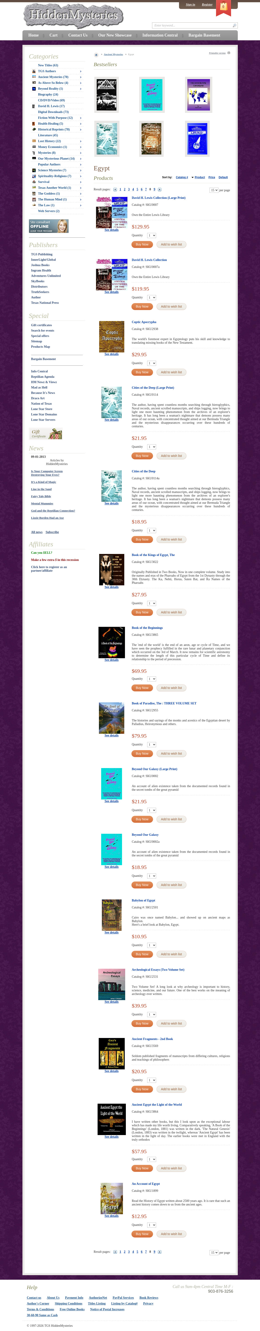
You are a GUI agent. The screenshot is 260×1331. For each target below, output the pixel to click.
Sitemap (36, 341)
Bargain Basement (43, 359)
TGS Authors (44, 71)
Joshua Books (40, 265)
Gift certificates (41, 325)
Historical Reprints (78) (51, 129)
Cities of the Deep (143, 471)
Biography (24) (48, 94)
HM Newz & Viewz (44, 382)
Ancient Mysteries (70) (50, 77)
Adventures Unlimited (46, 276)
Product (200, 177)
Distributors (39, 286)
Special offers (40, 336)
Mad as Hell (39, 387)
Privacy (148, 1303)
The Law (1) (43, 205)
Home (33, 35)
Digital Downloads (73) (53, 112)
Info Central (39, 371)
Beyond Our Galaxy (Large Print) (154, 769)
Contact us (34, 1297)
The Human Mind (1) (49, 199)
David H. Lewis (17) (48, 106)
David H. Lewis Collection (149, 260)
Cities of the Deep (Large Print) (153, 387)
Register (207, 4)
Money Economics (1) (49, 147)
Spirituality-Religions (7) (51, 176)
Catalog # (182, 177)
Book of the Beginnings (147, 628)
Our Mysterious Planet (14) (53, 158)
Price (211, 177)
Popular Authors (49, 164)
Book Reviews (149, 1297)
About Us (53, 1297)
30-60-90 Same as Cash (42, 1315)
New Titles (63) (48, 65)
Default (223, 177)
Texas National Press (45, 302)
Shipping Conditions (68, 1303)
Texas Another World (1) (51, 187)
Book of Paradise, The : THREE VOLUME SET (164, 703)
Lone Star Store (41, 409)
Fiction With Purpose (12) (55, 117)
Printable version (217, 53)
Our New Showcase (115, 35)
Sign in (190, 4)
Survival (41, 182)
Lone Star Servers (43, 419)
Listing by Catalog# (124, 1303)
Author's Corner (38, 1303)
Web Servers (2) (49, 211)
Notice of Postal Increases (107, 1309)
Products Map (40, 346)
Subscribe (52, 532)
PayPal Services (123, 1297)
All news (37, 532)
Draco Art (38, 398)
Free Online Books (72, 1309)
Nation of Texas (41, 403)
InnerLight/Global (43, 259)
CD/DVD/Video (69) (51, 100)
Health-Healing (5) (47, 124)
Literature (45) (48, 135)
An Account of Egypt (146, 1184)
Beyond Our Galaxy (145, 834)
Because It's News (43, 393)
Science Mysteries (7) (49, 170)
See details (112, 230)
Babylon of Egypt (143, 900)
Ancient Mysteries (113, 54)
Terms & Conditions (40, 1309)
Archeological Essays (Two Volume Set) (158, 969)
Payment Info (74, 1297)
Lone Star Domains (44, 414)
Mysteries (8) (44, 153)
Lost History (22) (46, 141)
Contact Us (77, 35)
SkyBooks (37, 281)
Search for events (42, 330)
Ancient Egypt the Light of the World (157, 1104)
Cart (53, 35)
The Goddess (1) (46, 193)
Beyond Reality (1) (47, 89)
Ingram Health (41, 270)
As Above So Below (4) (50, 83)
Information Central (160, 35)
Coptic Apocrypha (144, 322)
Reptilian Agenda (43, 376)
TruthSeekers (40, 292)
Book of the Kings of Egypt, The (153, 555)
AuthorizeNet (98, 1297)
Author (36, 297)
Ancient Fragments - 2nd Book (152, 1039)
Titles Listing (97, 1303)
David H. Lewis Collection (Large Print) (159, 198)
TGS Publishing (41, 254)
